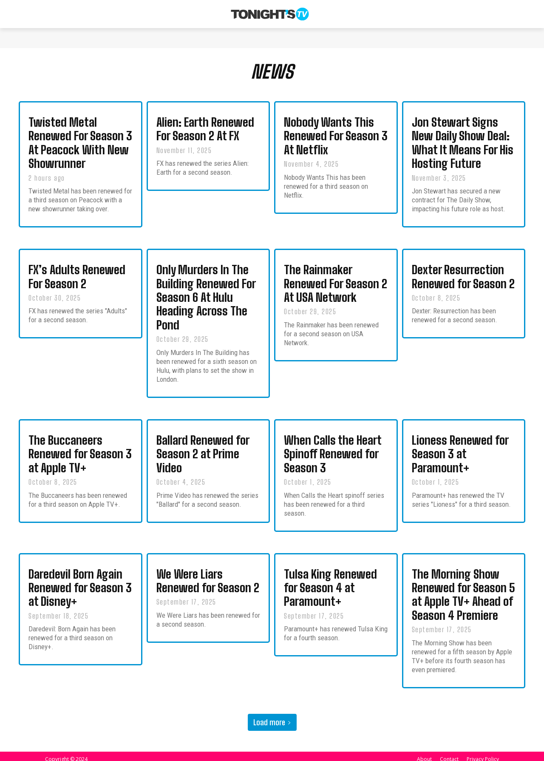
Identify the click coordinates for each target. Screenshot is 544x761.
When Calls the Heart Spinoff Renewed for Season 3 (333, 452)
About (424, 753)
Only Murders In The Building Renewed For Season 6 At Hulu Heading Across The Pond (206, 298)
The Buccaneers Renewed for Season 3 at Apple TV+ (80, 452)
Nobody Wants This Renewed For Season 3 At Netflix (336, 140)
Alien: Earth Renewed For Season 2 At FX (205, 134)
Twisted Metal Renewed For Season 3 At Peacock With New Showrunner (80, 146)
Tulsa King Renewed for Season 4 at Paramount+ (330, 583)
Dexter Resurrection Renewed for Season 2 (463, 278)
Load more (272, 716)
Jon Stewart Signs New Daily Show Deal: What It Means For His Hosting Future (462, 146)
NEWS (272, 74)
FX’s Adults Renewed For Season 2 (76, 278)
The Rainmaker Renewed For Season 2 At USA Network (335, 285)
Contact (449, 753)
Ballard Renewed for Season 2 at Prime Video (202, 452)
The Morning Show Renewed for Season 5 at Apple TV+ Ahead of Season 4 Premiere (463, 590)
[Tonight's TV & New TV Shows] (270, 14)
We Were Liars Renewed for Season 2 (207, 577)
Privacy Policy (483, 753)
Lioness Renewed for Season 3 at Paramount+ (460, 452)
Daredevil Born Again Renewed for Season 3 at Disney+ (80, 583)
